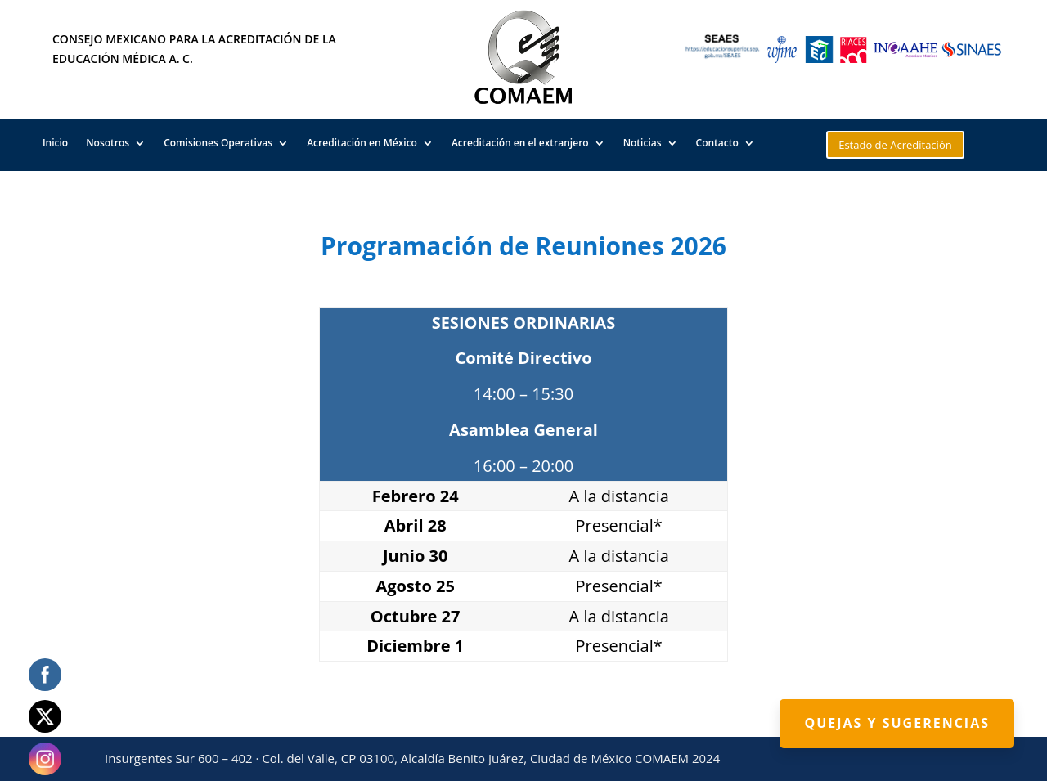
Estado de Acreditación (895, 144)
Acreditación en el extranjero (520, 143)
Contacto (717, 143)
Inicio (55, 143)
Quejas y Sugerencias (897, 723)
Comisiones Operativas (218, 143)
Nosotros (107, 143)
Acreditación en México (362, 143)
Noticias (642, 143)
